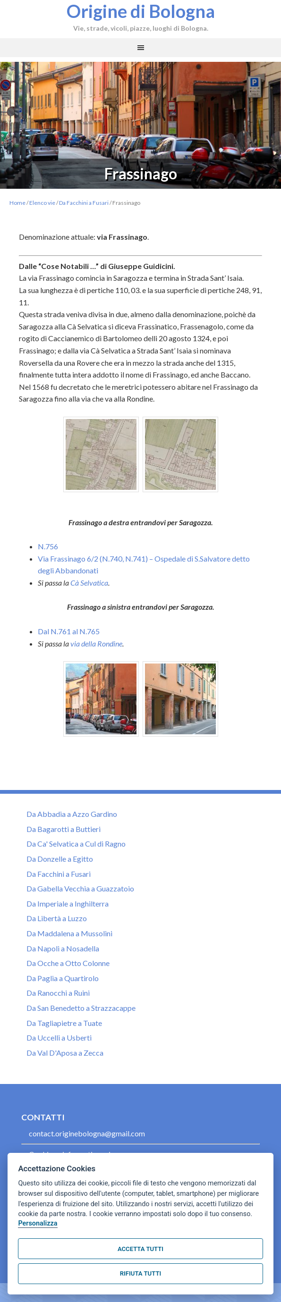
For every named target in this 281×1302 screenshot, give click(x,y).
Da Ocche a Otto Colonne (68, 962)
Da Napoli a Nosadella (62, 948)
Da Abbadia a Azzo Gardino (71, 813)
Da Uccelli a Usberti (59, 1037)
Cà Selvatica (89, 582)
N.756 (48, 546)
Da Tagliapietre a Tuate (64, 1022)
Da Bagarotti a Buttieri (63, 828)
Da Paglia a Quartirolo (62, 978)
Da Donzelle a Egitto (59, 858)
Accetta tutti (140, 1248)
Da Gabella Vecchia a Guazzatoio (80, 888)
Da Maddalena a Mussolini (69, 933)
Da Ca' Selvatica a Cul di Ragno (76, 843)
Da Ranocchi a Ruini (58, 992)
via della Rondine (96, 643)
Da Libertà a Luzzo (56, 918)
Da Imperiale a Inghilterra (67, 903)
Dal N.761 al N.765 (69, 631)
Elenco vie (42, 202)
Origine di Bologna (141, 11)
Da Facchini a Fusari (84, 202)
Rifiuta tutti (140, 1273)
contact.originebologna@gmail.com (87, 1133)
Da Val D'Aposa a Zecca (64, 1052)
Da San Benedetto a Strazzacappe (81, 1007)
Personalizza (37, 1223)
